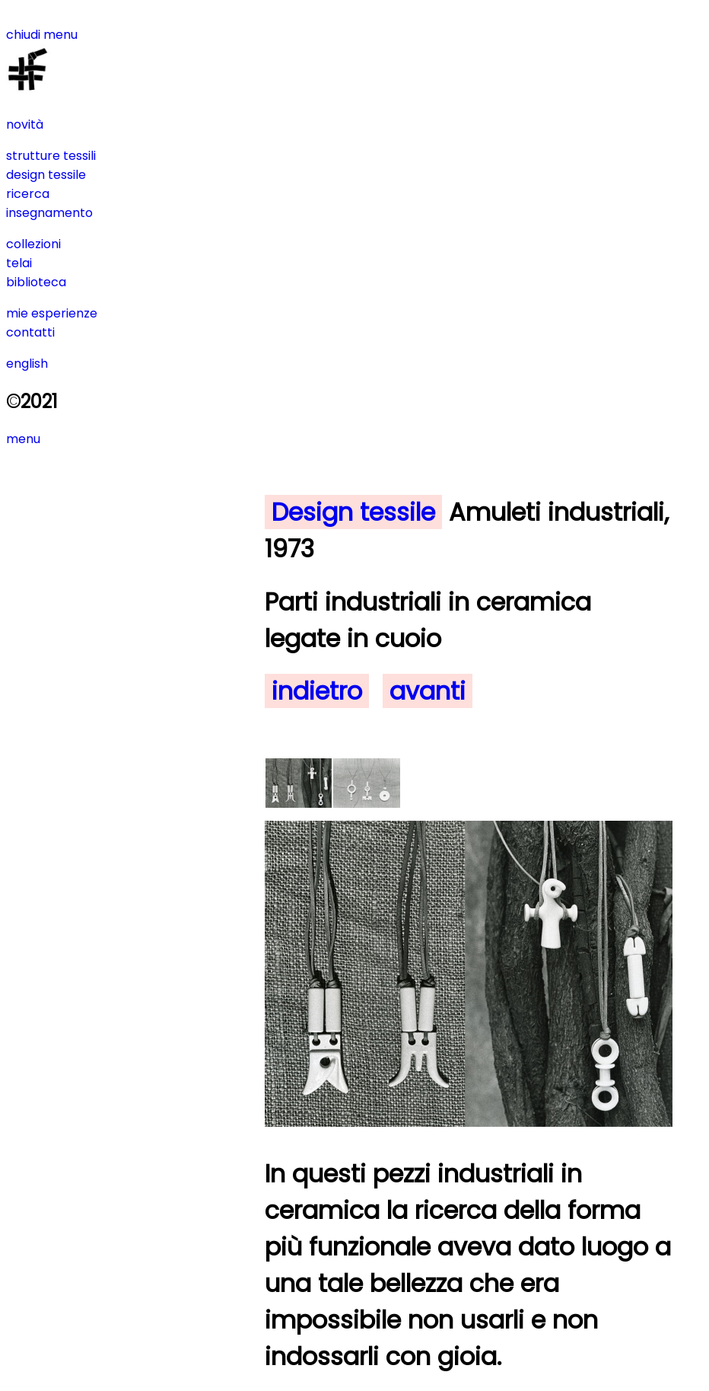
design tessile (46, 174)
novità (24, 124)
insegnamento (49, 213)
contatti (30, 332)
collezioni (33, 244)
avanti (427, 691)
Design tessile (353, 512)
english (27, 363)
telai (19, 263)
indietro (317, 691)
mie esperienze (51, 313)
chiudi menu (42, 34)
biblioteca (36, 282)
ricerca (27, 194)
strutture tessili (51, 155)
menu (23, 439)
